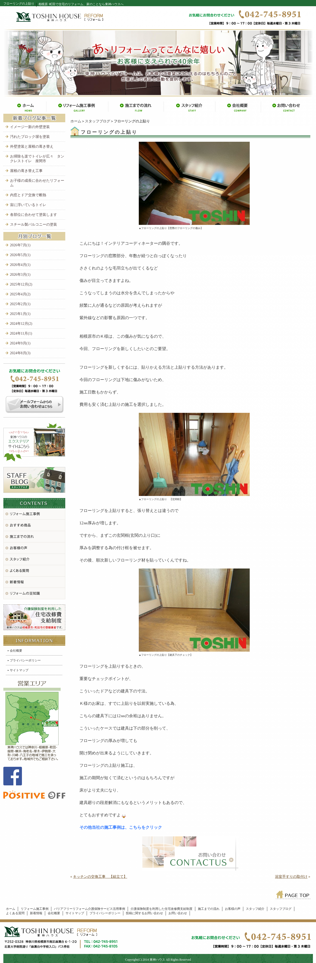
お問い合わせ (177, 913)
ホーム (75, 121)
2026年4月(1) (20, 265)
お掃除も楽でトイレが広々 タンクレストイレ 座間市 (37, 158)
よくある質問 (15, 913)
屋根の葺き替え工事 (26, 171)
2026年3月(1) (20, 275)
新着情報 (36, 913)
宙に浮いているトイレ (28, 205)
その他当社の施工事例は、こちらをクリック (120, 827)
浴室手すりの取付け (291, 877)
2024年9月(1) (20, 343)
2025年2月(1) (20, 304)
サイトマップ (19, 670)
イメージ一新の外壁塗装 (30, 127)
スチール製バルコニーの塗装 (33, 224)
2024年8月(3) (20, 353)
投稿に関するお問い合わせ (144, 913)
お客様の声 (232, 909)
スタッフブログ (97, 121)
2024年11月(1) (21, 333)
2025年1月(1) (20, 314)
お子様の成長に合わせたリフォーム (37, 183)
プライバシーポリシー (25, 660)
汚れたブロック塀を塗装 (30, 137)
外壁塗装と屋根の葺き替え (31, 146)
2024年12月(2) (21, 324)
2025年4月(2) (20, 294)
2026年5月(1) (20, 255)
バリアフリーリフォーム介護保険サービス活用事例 (89, 909)
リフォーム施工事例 (34, 909)
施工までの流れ (209, 909)
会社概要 (16, 650)
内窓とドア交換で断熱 (28, 195)
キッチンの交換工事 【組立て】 (100, 877)
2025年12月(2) (21, 284)
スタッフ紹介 (255, 909)
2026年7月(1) (20, 245)
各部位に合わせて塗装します (33, 215)
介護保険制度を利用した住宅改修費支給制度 (161, 909)
